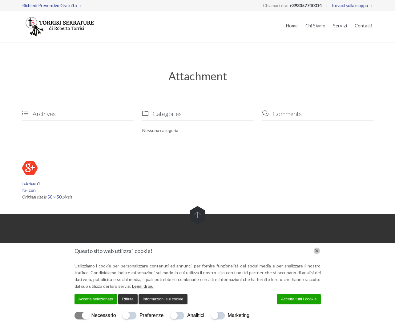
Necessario (103, 315)
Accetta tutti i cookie (299, 299)
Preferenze (151, 315)
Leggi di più (143, 286)
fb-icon (29, 190)
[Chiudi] (317, 251)
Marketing (238, 315)
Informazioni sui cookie (163, 299)
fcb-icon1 (31, 183)
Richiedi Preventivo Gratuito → (52, 5)
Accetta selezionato (96, 299)
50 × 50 (54, 196)
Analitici (195, 315)
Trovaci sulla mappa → (352, 5)
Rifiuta (128, 299)
